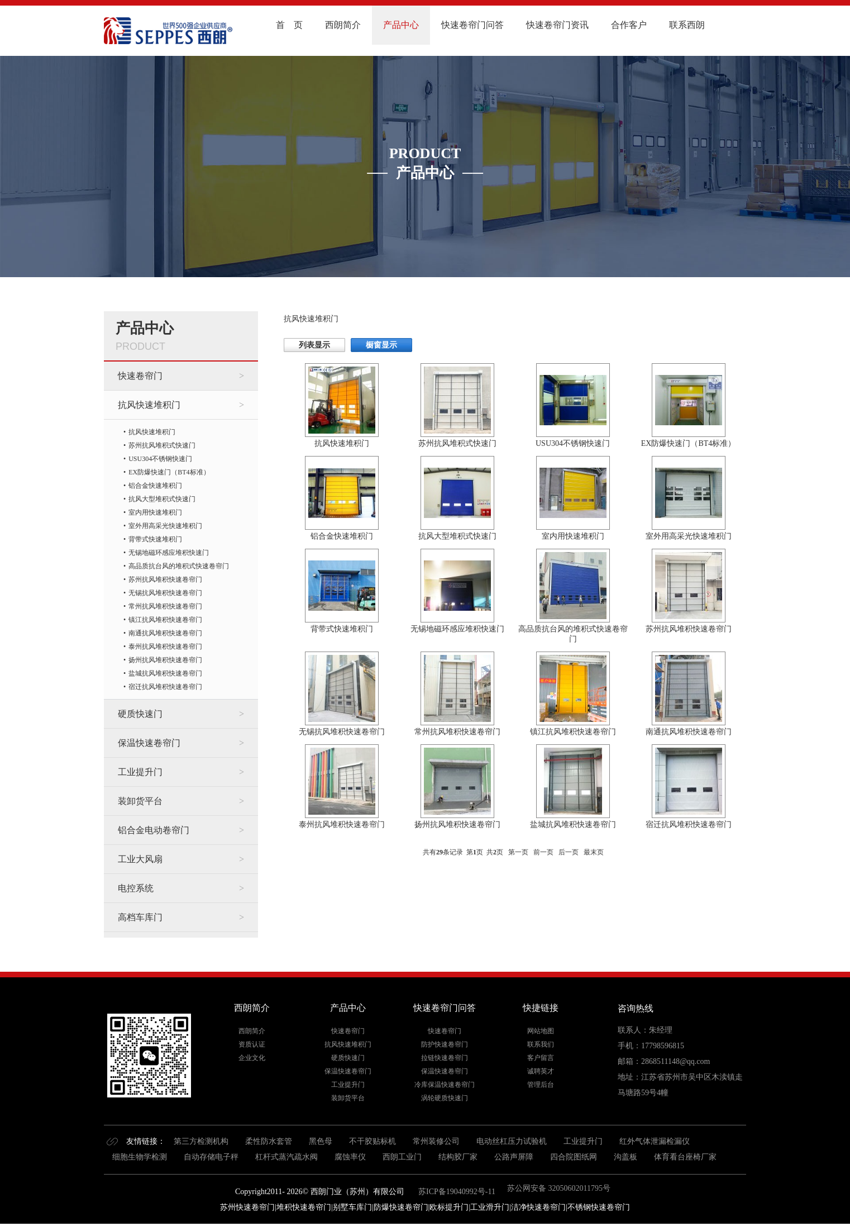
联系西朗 (687, 25)
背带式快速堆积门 (155, 539)
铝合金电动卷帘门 (153, 830)
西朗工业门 (402, 1157)
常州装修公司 (436, 1141)
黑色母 (320, 1141)
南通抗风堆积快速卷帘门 (165, 633)
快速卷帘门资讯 (557, 25)
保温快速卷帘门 (149, 743)
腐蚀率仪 (350, 1157)
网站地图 (540, 1031)
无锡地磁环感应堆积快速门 (168, 553)
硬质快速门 (140, 714)
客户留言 (540, 1058)
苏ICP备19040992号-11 (456, 1191)
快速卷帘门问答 (472, 25)
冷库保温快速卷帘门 (444, 1085)
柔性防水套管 (268, 1141)
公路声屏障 (513, 1157)
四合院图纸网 (573, 1157)
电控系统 (136, 888)
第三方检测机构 (201, 1141)
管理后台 (540, 1085)
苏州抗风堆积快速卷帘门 (165, 579)
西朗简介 (343, 25)
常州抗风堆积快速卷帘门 (165, 606)
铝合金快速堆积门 (155, 485)
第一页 (518, 852)
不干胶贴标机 (372, 1141)
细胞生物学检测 (139, 1157)
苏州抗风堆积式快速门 (161, 445)
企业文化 (251, 1058)
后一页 (568, 852)
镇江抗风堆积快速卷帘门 (165, 620)
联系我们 (540, 1044)
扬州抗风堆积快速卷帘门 (165, 660)
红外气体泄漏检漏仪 (654, 1141)
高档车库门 (140, 917)
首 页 (289, 25)
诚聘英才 (540, 1071)
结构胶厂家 (457, 1157)
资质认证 (251, 1044)
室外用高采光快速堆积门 (165, 526)
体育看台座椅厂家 (685, 1157)
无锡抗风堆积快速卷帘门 (165, 593)
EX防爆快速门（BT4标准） (168, 472)
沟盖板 (625, 1157)
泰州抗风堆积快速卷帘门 (165, 646)
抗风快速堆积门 (149, 405)
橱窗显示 (381, 345)
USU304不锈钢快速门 (160, 459)
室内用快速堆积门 (155, 512)
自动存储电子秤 (211, 1157)
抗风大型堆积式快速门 (161, 499)
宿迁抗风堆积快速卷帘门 (165, 687)
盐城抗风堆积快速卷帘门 (165, 673)
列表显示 (314, 345)
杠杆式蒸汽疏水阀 (286, 1157)
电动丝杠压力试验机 (511, 1141)
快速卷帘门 (140, 376)
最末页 (594, 852)
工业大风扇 (140, 859)
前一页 (543, 852)
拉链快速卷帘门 (444, 1058)
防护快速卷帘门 (444, 1044)
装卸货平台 (140, 801)
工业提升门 (140, 772)
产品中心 (401, 25)
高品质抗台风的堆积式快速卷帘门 (178, 566)
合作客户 (629, 25)
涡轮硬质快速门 (444, 1098)
